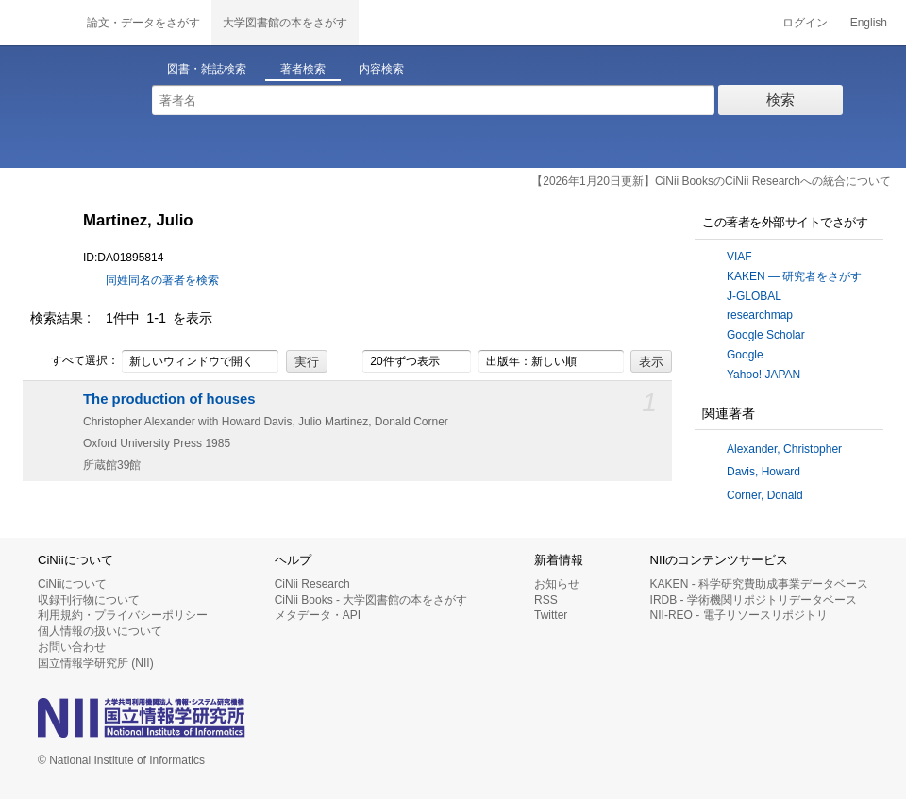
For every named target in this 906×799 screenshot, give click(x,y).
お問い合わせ (72, 647)
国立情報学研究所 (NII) (96, 663)
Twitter (550, 615)
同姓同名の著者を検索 (162, 280)
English (868, 22)
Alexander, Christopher (784, 449)
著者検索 (303, 68)
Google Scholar (766, 334)
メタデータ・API (318, 615)
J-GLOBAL (754, 296)
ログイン (805, 22)
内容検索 (381, 68)
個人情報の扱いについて (100, 631)
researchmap (760, 315)
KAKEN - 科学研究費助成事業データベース (759, 584)
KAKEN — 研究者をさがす (794, 276)
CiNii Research (312, 584)
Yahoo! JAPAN (763, 374)
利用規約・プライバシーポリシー (123, 615)
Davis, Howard (763, 471)
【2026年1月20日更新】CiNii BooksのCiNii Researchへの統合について (711, 181)
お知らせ (556, 584)
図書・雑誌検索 (206, 68)
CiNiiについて (72, 584)
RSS (546, 600)
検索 (780, 100)
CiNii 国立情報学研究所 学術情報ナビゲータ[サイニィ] (38, 22)
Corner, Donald (765, 495)
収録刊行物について (89, 600)
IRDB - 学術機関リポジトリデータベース (753, 600)
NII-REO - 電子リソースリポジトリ (739, 615)
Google (745, 354)
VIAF (739, 256)
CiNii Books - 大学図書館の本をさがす (371, 600)
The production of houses (169, 399)
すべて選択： (74, 361)
